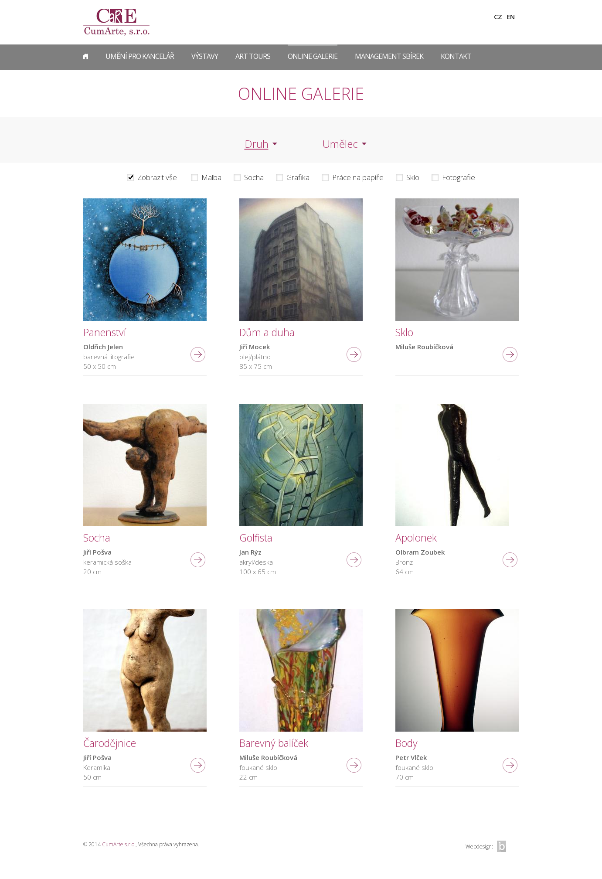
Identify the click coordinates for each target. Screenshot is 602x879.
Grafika (298, 177)
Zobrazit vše (157, 177)
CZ (498, 16)
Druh (257, 143)
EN (511, 16)
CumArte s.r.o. (119, 844)
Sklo (412, 177)
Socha (254, 177)
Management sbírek (389, 56)
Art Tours (252, 56)
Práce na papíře (358, 177)
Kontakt (456, 56)
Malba (211, 177)
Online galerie (312, 56)
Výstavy (204, 56)
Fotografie (458, 177)
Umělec (340, 143)
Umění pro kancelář (139, 56)
